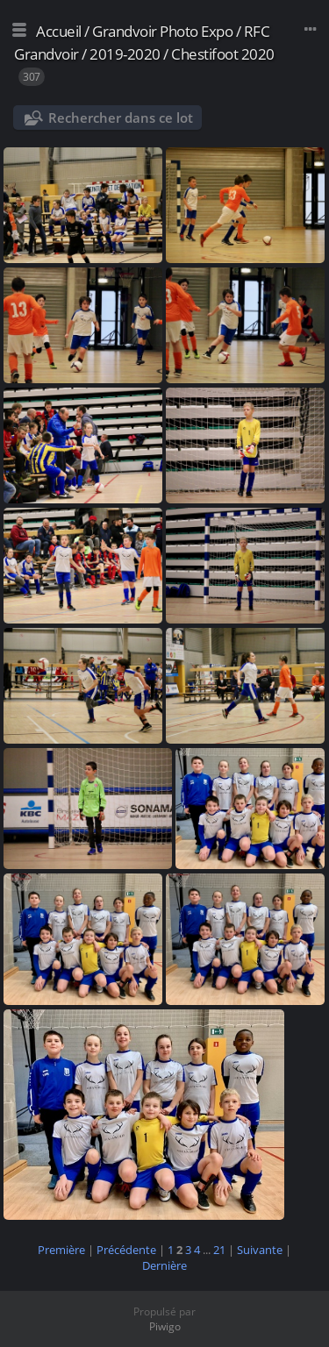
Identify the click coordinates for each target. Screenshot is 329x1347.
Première (61, 1250)
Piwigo (165, 1326)
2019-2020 (125, 54)
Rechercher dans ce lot (120, 117)
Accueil (59, 31)
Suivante (260, 1250)
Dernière (164, 1265)
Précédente (126, 1250)
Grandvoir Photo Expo (162, 31)
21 (219, 1250)
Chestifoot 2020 (223, 54)
